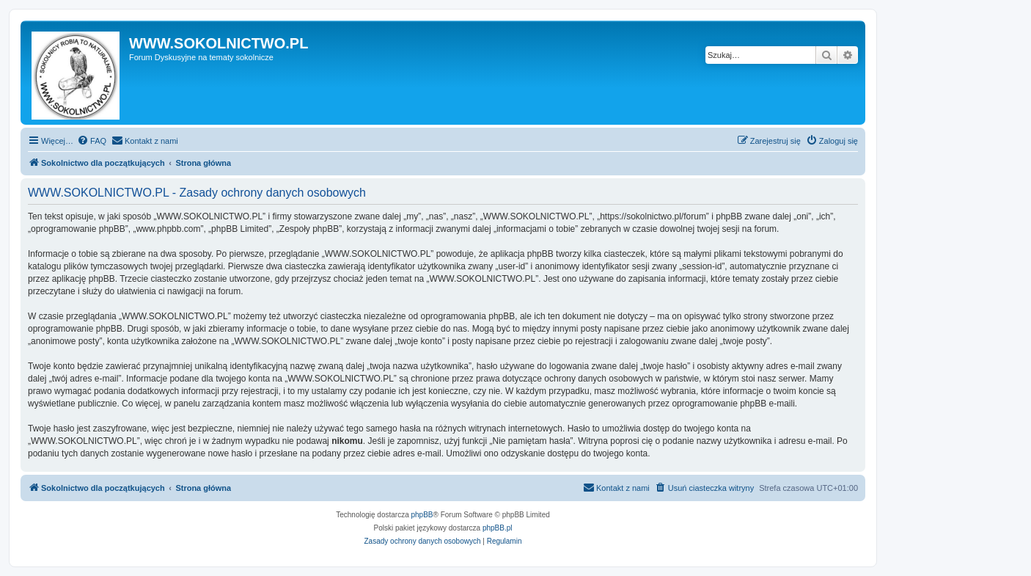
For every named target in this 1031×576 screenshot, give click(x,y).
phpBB (422, 515)
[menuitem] (91, 141)
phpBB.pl (498, 528)
